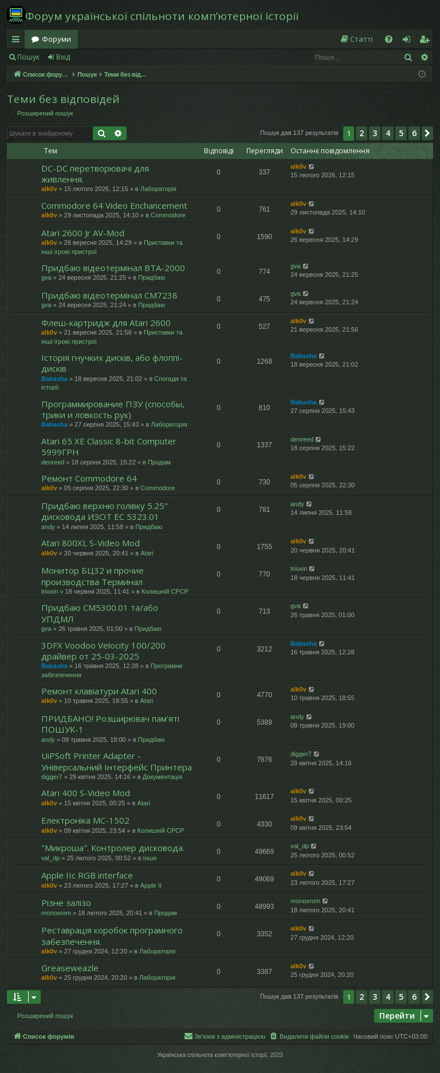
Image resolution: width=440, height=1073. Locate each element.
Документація (163, 776)
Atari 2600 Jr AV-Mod (82, 233)
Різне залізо (66, 902)
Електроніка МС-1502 (85, 820)
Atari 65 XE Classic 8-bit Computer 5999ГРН (108, 446)
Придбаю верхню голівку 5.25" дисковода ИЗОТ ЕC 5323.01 (104, 511)
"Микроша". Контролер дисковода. (112, 847)
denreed (52, 462)
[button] (427, 133)
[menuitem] (356, 39)
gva (46, 277)
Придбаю (151, 277)
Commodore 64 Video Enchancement (114, 205)
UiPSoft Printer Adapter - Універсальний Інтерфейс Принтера (116, 761)
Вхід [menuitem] (410, 41)
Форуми (56, 39)
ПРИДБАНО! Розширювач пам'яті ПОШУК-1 (110, 724)
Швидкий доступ (18, 41)
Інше (150, 858)
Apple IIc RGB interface (87, 875)
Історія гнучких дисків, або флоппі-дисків (112, 363)
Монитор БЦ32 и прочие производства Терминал (92, 576)
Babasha (54, 378)
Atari (147, 553)
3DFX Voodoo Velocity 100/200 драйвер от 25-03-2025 (103, 650)
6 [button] (414, 133)
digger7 (51, 776)
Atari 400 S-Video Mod (85, 792)
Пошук (28, 57)
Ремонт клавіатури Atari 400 (99, 691)
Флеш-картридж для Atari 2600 (106, 322)
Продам (159, 462)
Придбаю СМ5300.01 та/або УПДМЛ (99, 613)
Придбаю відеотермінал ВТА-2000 (113, 267)
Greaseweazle (70, 967)
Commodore (168, 215)
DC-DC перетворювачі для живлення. (95, 173)
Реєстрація (105, 57)
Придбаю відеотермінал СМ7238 (109, 295)
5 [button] (401, 133)
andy (48, 526)
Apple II (151, 885)
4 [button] (388, 133)
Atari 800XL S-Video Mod (90, 543)
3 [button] (374, 133)
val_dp (50, 858)
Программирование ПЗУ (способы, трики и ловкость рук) (112, 409)
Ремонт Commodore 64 (89, 478)
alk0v (49, 188)
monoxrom (56, 912)
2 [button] (361, 133)
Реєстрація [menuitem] (427, 41)
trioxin (49, 591)
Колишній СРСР (165, 591)
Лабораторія (158, 188)
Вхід (63, 57)
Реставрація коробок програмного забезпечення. (112, 935)
